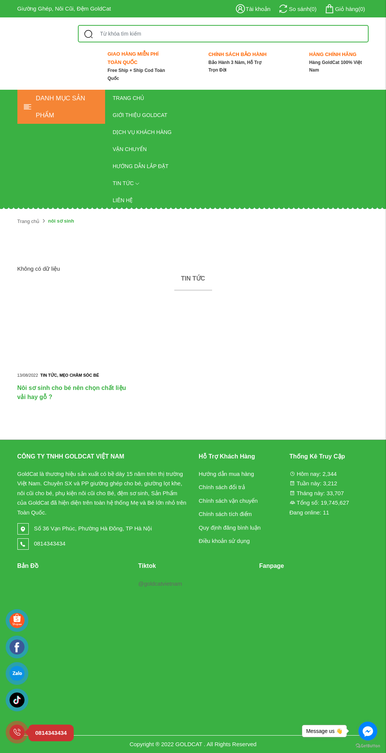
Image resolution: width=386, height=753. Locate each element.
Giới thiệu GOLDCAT (140, 115)
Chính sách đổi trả (222, 487)
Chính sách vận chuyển (228, 500)
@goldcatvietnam (160, 583)
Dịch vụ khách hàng (142, 132)
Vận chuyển (130, 149)
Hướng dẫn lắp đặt (141, 166)
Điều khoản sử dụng (224, 541)
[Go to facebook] (367, 731)
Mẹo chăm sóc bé (79, 375)
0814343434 (41, 543)
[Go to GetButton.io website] (368, 745)
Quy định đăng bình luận (230, 527)
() (344, 9)
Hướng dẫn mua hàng (226, 474)
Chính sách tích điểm (225, 514)
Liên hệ (123, 200)
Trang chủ (128, 98)
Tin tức (126, 183)
